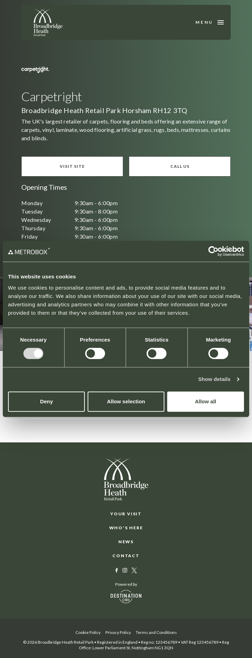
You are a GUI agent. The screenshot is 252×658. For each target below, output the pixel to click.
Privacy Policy (118, 632)
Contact (126, 555)
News (126, 541)
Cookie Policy (88, 632)
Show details (214, 379)
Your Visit (126, 513)
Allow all (205, 401)
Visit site (72, 166)
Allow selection (126, 401)
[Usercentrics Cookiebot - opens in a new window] (213, 251)
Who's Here (126, 527)
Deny (46, 401)
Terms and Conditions (156, 632)
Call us (180, 166)
